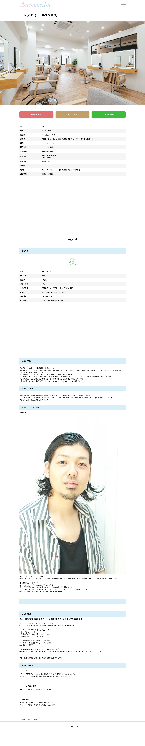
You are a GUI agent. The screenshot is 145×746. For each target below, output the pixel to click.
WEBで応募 (36, 114)
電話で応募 (72, 114)
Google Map (82, 239)
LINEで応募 (108, 114)
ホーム (21, 719)
